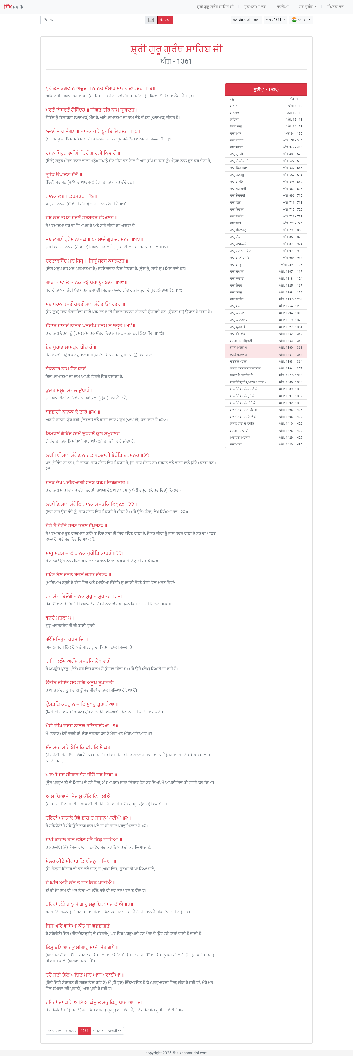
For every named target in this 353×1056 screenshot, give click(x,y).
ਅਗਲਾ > (98, 1031)
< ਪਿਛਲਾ (71, 1031)
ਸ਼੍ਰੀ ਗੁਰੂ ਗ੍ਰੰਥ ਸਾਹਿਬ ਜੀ (215, 6)
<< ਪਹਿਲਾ (54, 1031)
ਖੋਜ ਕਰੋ (165, 20)
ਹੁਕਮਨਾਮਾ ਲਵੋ (255, 6)
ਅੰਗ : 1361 (274, 20)
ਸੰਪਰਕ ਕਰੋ (335, 6)
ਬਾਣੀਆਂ (282, 6)
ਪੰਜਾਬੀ (299, 19)
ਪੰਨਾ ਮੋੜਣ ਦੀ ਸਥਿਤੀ (246, 20)
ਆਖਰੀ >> (115, 1031)
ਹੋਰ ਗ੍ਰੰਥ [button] (306, 6)
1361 (84, 1031)
